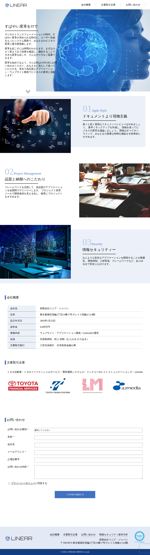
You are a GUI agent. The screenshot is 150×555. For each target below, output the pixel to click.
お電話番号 (14, 459)
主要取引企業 (108, 4)
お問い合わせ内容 (18, 466)
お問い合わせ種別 (18, 429)
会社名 (11, 444)
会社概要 (86, 4)
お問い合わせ (133, 4)
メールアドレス (17, 451)
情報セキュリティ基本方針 (113, 534)
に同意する (27, 483)
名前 (11, 436)
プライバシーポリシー (23, 483)
